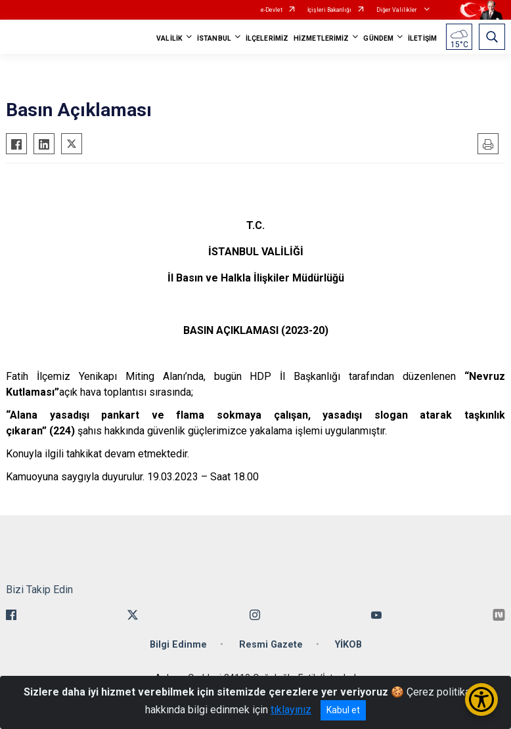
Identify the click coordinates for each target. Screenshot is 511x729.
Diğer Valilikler (397, 10)
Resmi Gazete (271, 644)
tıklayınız (291, 709)
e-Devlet (271, 10)
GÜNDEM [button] (378, 38)
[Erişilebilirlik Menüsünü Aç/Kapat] (481, 699)
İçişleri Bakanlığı (329, 10)
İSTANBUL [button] (214, 38)
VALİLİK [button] (169, 38)
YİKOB (348, 644)
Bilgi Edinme (178, 644)
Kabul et (343, 710)
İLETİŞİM (422, 38)
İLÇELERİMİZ (267, 38)
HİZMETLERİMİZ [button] (321, 38)
